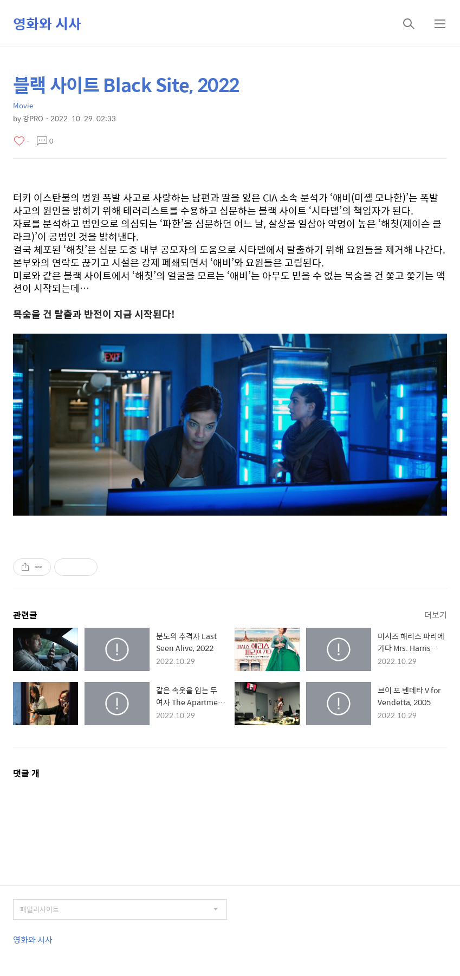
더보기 (435, 614)
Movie (23, 105)
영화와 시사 (47, 23)
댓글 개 (26, 773)
